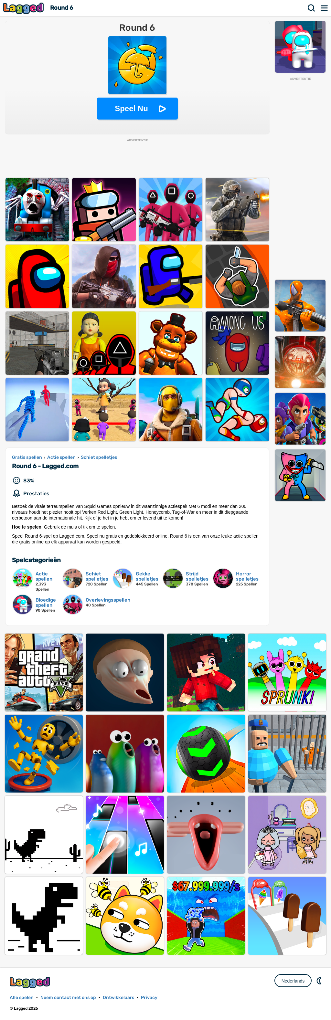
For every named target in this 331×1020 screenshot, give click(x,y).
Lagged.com (31, 982)
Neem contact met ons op (68, 997)
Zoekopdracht (311, 8)
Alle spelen (22, 997)
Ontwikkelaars (118, 997)
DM (319, 980)
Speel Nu (131, 108)
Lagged (24, 8)
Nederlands (293, 980)
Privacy (149, 997)
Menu (324, 8)
